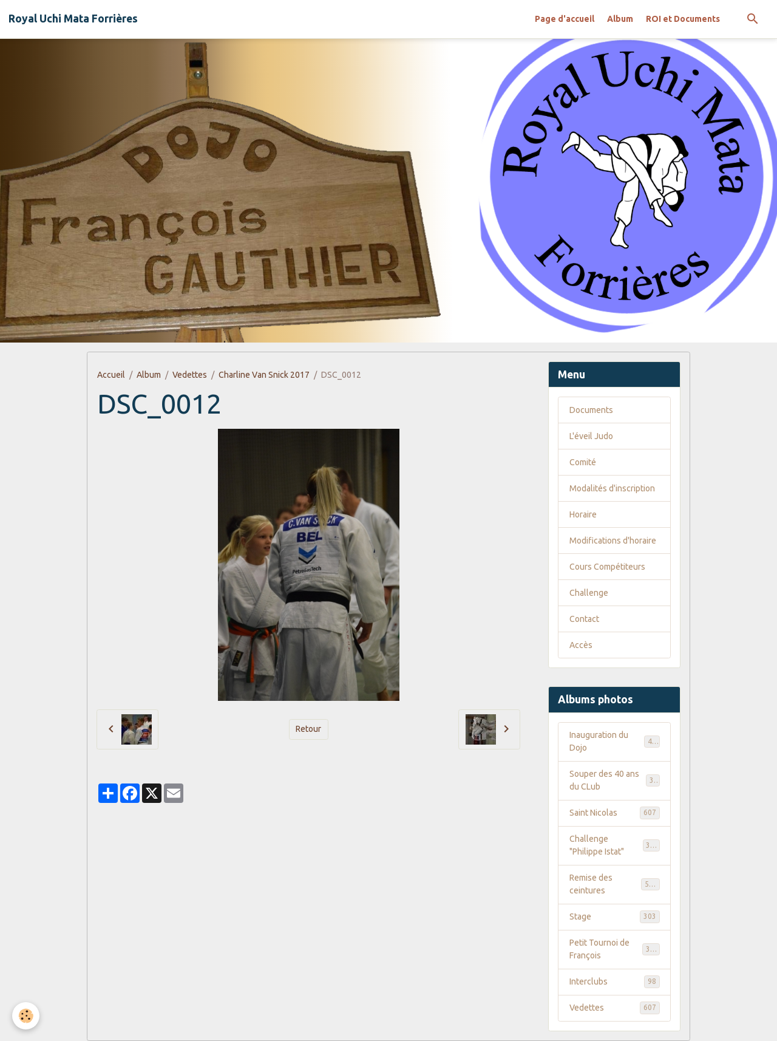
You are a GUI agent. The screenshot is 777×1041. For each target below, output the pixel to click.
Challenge (588, 593)
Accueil (111, 375)
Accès (580, 645)
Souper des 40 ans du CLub (614, 780)
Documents (591, 410)
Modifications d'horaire (612, 540)
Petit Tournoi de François (614, 949)
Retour (308, 729)
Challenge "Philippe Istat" (614, 845)
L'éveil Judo (591, 436)
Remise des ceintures (614, 884)
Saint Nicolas (614, 813)
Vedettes (189, 375)
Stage (614, 916)
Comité (582, 462)
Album (620, 19)
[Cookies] (25, 1015)
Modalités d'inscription (612, 488)
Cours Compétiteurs (607, 567)
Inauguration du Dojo (614, 741)
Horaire (583, 514)
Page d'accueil (564, 19)
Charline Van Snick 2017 (264, 375)
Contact (584, 619)
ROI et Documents (683, 19)
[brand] (73, 19)
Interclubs (614, 981)
